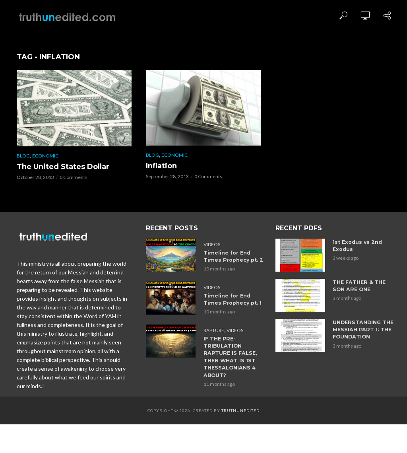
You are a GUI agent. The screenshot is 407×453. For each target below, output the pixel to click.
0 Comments (73, 177)
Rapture (214, 329)
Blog (23, 156)
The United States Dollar (63, 166)
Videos (212, 244)
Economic (45, 156)
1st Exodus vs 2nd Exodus (356, 245)
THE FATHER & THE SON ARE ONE (364, 285)
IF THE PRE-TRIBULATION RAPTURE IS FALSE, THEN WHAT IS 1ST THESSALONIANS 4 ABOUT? (235, 352)
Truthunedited (240, 404)
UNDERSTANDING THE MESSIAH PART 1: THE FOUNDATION (362, 329)
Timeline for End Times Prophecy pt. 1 (235, 298)
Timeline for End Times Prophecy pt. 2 (235, 256)
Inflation (161, 165)
